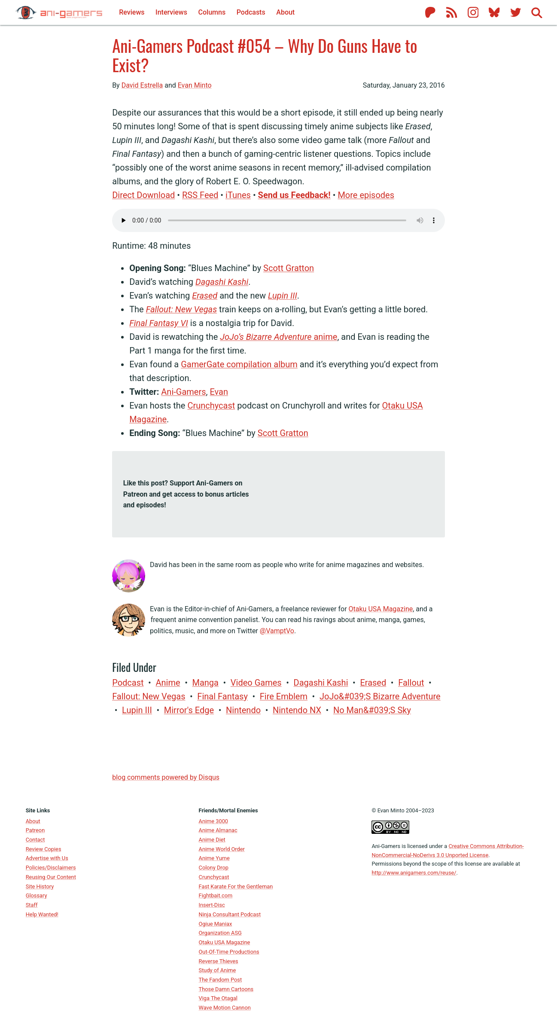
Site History (40, 886)
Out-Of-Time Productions (229, 952)
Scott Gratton (288, 268)
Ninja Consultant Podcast (230, 914)
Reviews (131, 12)
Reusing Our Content (51, 877)
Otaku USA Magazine (381, 609)
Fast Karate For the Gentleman (236, 886)
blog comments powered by (165, 777)
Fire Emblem (283, 696)
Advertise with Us (47, 858)
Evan (219, 392)
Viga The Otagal (218, 998)
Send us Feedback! (294, 195)
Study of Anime (217, 970)
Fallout (411, 682)
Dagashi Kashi (221, 282)
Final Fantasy (222, 696)
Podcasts (251, 12)
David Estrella (142, 85)
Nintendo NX (297, 710)
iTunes (238, 195)
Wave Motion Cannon (225, 1007)
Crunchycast (211, 405)
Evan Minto (195, 85)
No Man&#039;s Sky (372, 710)
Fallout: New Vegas (181, 309)
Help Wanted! (42, 914)
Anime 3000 (213, 821)
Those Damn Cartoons (226, 989)
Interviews (171, 12)
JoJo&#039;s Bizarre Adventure (380, 696)
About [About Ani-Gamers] (285, 12)
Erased (204, 295)
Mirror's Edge (189, 710)
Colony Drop (213, 867)
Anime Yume (214, 858)
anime (278, 337)
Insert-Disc (212, 905)
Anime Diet (212, 839)
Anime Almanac (218, 830)
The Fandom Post (220, 979)
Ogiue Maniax (215, 924)
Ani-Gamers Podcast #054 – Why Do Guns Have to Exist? (264, 55)
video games (256, 682)
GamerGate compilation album (239, 364)
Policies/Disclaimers (51, 867)
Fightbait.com (216, 895)
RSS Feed (200, 195)
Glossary (36, 895)
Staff (32, 905)
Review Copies (43, 849)
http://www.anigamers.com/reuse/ (413, 872)
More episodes (366, 195)
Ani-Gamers (183, 392)
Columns (212, 12)
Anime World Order (222, 849)
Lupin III (282, 295)
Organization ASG (220, 933)
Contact (35, 839)
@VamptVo (277, 631)
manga (205, 682)
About (33, 821)
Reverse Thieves (218, 961)
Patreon (35, 830)
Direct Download (143, 195)
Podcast (127, 682)
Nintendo (243, 710)
